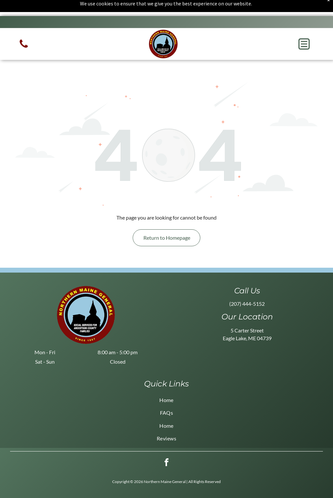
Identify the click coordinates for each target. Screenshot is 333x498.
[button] (304, 28)
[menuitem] (166, 383)
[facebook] (166, 447)
